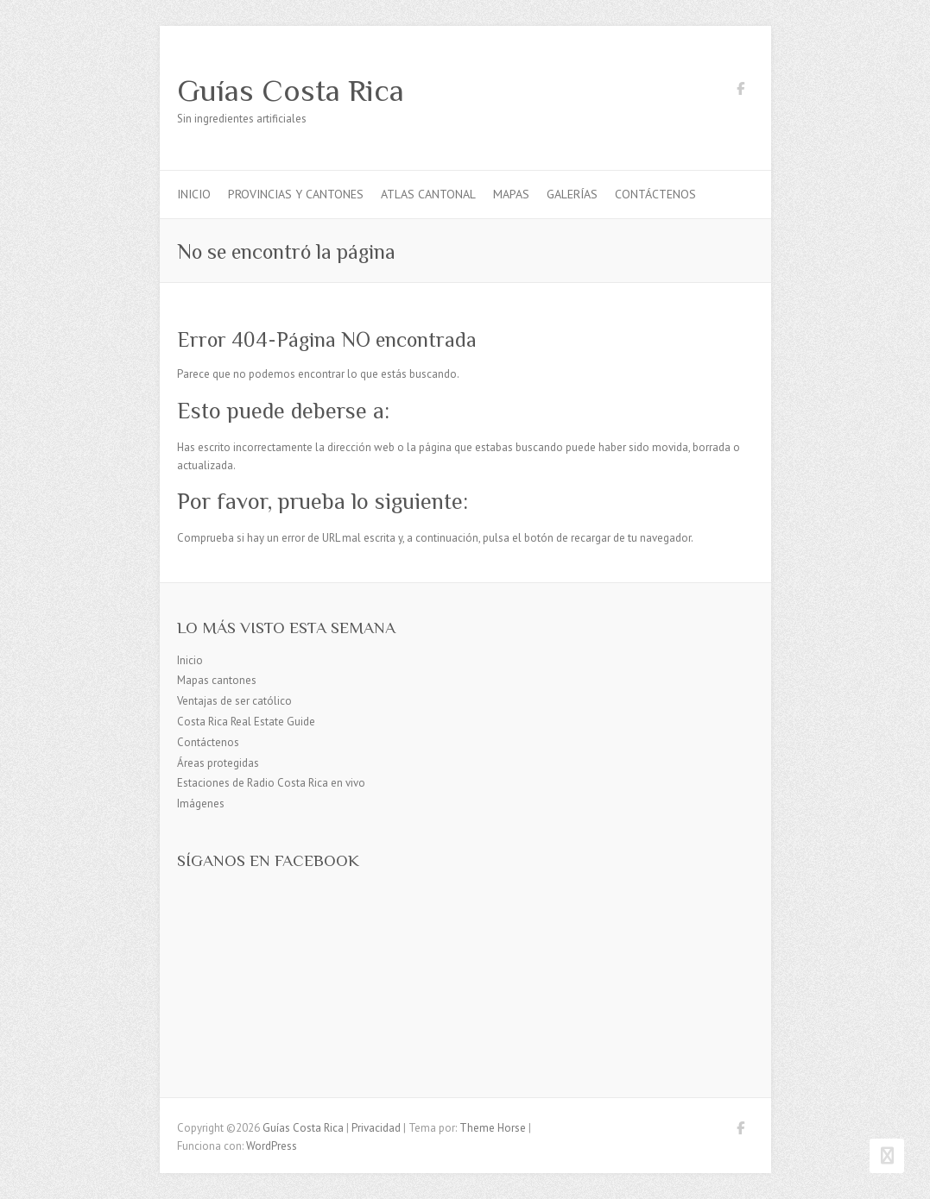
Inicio (194, 194)
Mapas (511, 194)
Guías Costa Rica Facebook (741, 91)
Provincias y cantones (296, 194)
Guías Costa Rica (290, 90)
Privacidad (376, 1128)
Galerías (572, 194)
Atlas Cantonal (428, 194)
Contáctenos (655, 194)
